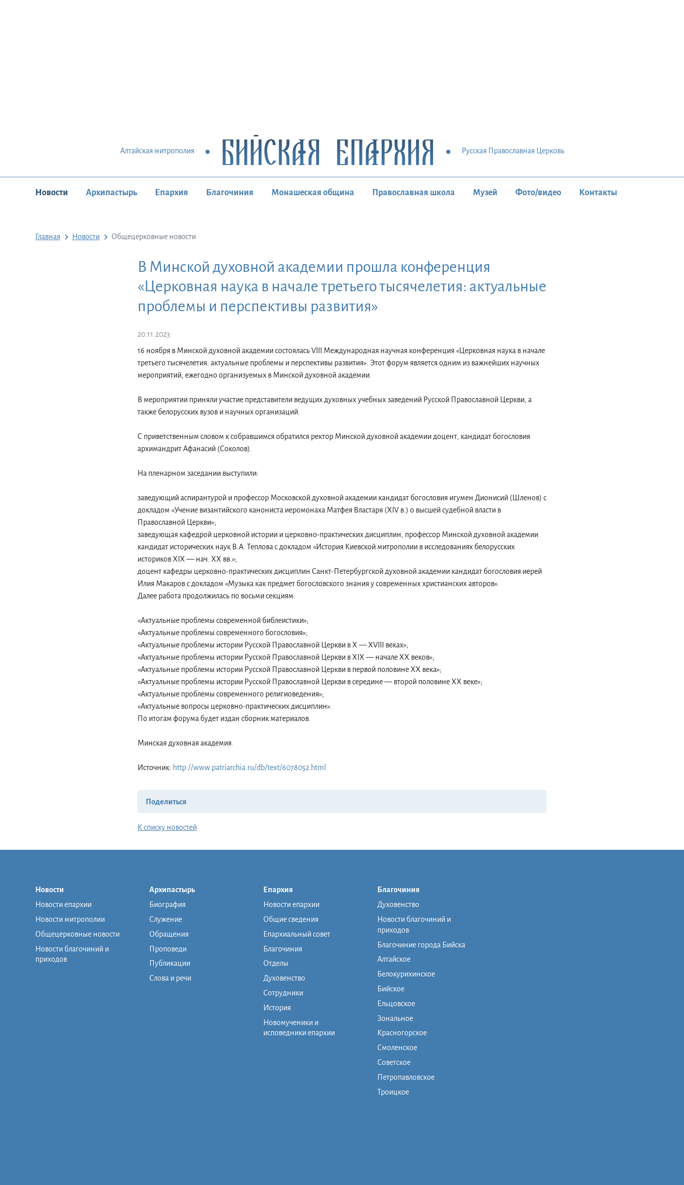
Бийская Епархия (328, 151)
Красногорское (402, 1033)
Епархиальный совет (296, 934)
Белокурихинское (406, 974)
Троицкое (393, 1092)
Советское (394, 1062)
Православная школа (413, 192)
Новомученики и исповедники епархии (299, 1027)
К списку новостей (167, 827)
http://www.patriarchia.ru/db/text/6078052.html (249, 767)
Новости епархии (63, 904)
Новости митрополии (70, 919)
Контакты (598, 192)
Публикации (169, 963)
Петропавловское (406, 1077)
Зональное (395, 1018)
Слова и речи (170, 978)
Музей (485, 192)
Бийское (390, 989)
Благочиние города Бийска (421, 945)
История (277, 1008)
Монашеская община (312, 192)
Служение (165, 919)
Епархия (171, 192)
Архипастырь (111, 192)
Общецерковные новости (77, 934)
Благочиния (230, 192)
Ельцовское (396, 1004)
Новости (51, 192)
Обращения (169, 934)
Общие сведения (290, 919)
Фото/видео (538, 192)
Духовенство (284, 978)
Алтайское (394, 959)
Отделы (275, 963)
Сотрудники (283, 993)
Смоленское (397, 1047)
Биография (167, 904)
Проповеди (168, 949)
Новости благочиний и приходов (72, 954)
